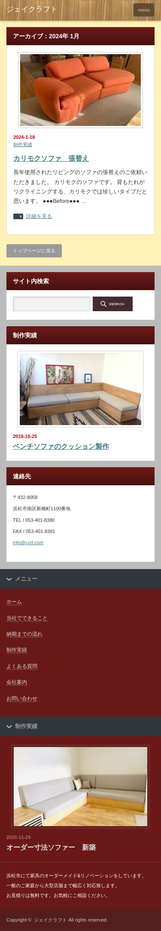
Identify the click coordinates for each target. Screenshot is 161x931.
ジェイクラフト (50, 919)
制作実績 (22, 144)
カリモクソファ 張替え (51, 158)
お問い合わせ (21, 698)
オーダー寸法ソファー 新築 (51, 847)
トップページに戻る (34, 250)
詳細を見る (39, 216)
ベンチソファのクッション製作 (61, 446)
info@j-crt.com (28, 542)
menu (144, 9)
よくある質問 (21, 666)
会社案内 (16, 682)
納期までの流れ (24, 634)
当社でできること (27, 618)
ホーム (14, 602)
